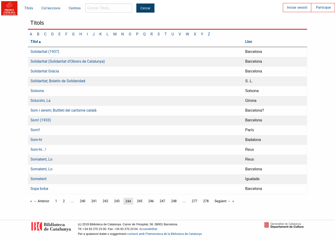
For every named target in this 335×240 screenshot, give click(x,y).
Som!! (35, 130)
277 (194, 201)
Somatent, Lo (41, 159)
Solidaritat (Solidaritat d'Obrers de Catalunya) (67, 61)
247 (162, 201)
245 (139, 201)
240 (82, 201)
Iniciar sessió (297, 7)
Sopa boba (39, 188)
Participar (323, 7)
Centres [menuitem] (75, 8)
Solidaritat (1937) (44, 51)
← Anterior (41, 201)
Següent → (222, 201)
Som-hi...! (38, 149)
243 (117, 201)
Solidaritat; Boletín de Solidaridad (57, 81)
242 (105, 201)
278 (206, 201)
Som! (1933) (40, 120)
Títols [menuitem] (28, 8)
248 (174, 201)
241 (94, 201)
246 (151, 201)
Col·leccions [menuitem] (50, 8)
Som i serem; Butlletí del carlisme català (63, 110)
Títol (34, 41)
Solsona (37, 91)
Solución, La (40, 100)
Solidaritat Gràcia (44, 71)
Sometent (38, 179)
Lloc (248, 41)
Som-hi (36, 139)
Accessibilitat (148, 229)
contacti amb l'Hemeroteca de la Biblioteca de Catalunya (164, 234)
